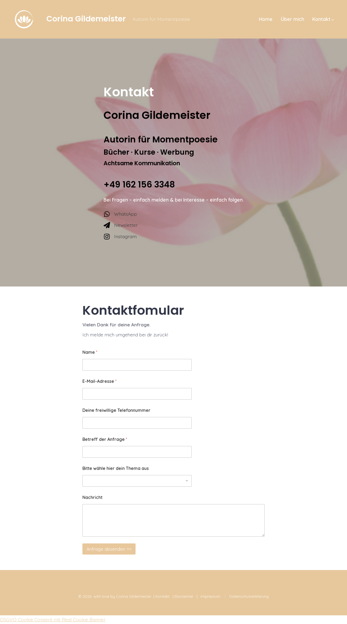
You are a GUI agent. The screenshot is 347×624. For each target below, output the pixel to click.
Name (89, 352)
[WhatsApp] (120, 214)
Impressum (210, 596)
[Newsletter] (121, 225)
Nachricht (92, 497)
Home (265, 19)
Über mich (292, 19)
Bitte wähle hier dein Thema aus (115, 468)
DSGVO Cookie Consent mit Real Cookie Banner (52, 619)
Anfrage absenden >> (108, 549)
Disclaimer (184, 596)
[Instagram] (120, 236)
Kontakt (323, 19)
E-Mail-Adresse (99, 381)
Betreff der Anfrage (104, 439)
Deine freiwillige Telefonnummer (116, 410)
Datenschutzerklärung (249, 596)
